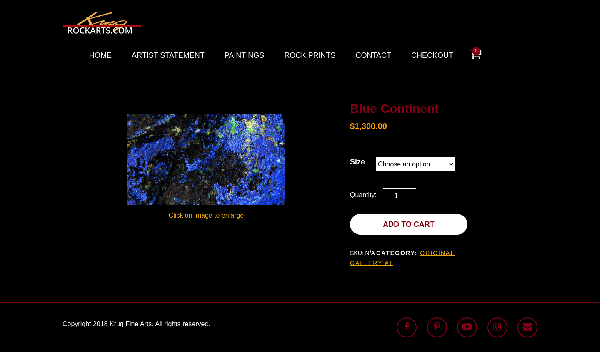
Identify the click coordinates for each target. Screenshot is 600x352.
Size (357, 162)
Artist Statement (168, 55)
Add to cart (409, 224)
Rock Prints (309, 55)
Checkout (432, 55)
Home (100, 55)
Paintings (245, 55)
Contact (373, 55)
